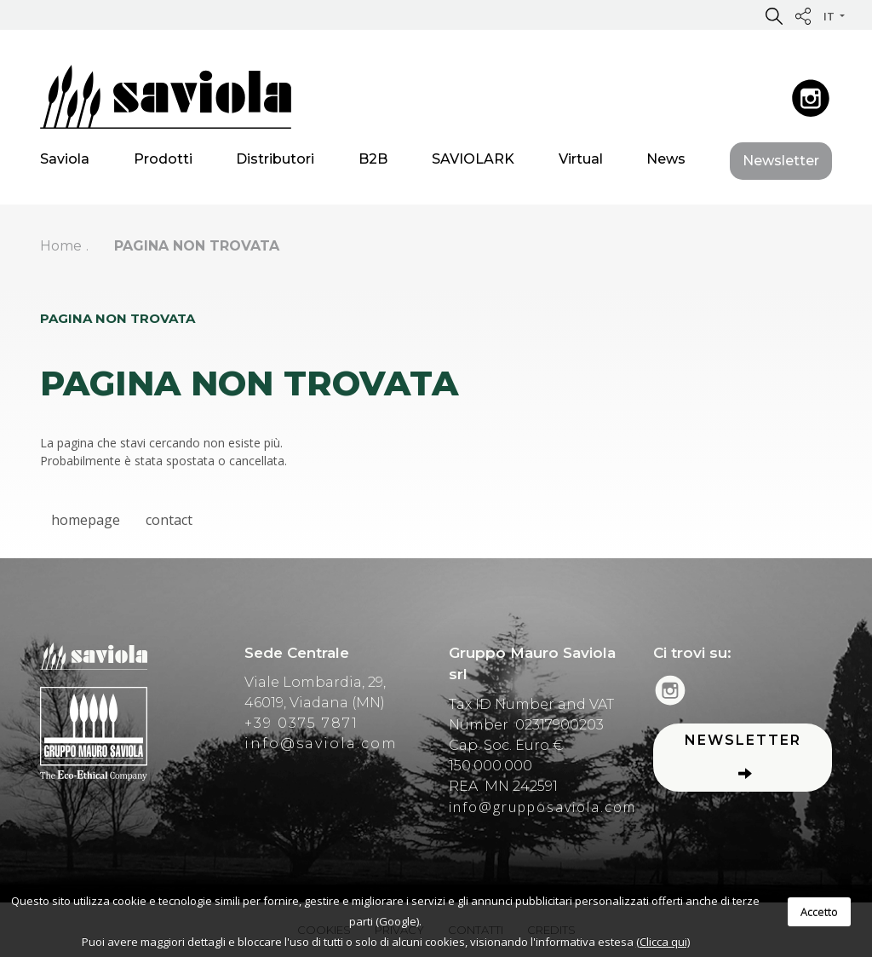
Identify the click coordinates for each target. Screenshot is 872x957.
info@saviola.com (321, 743)
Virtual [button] (581, 161)
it (830, 16)
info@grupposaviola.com (542, 807)
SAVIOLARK (473, 161)
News (666, 161)
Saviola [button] (64, 161)
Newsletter (781, 163)
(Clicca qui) (663, 941)
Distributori (275, 161)
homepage (85, 519)
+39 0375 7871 (301, 723)
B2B (373, 161)
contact (169, 519)
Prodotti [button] (163, 161)
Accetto (819, 912)
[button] (774, 15)
